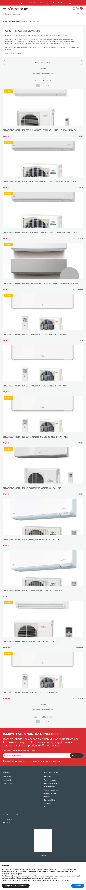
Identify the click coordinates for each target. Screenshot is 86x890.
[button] (83, 865)
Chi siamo (47, 777)
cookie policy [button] (17, 874)
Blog (45, 807)
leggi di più (8, 53)
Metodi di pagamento (51, 783)
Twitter (7, 822)
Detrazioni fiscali (49, 787)
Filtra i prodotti (43, 62)
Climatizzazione (14, 21)
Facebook (7, 819)
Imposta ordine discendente (43, 73)
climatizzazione (37, 39)
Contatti (47, 796)
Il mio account (7, 777)
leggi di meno (17, 53)
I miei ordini (7, 780)
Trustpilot (43, 855)
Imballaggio (48, 803)
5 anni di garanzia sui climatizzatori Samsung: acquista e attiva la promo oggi (43, 3)
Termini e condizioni (50, 780)
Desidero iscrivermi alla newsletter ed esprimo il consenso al (33, 761)
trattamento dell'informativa (53, 761)
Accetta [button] (78, 886)
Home (5, 21)
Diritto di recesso (50, 793)
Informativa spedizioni (51, 790)
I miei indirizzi (7, 783)
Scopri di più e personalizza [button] (15, 886)
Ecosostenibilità (49, 800)
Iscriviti (76, 755)
